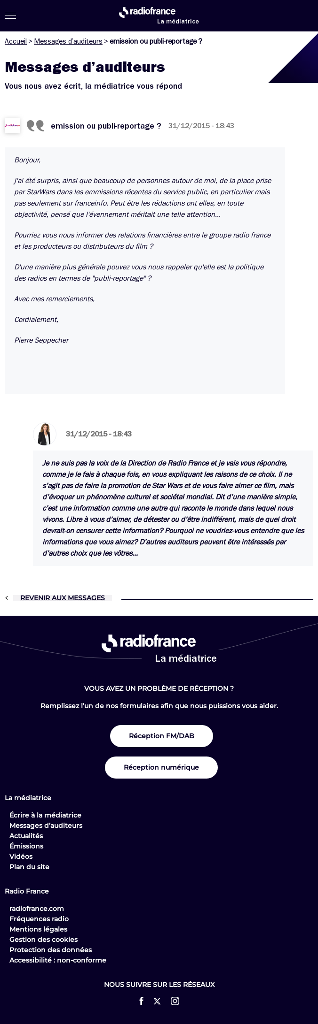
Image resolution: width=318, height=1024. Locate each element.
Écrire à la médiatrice (45, 815)
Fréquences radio (39, 919)
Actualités (26, 836)
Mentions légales (38, 929)
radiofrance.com (36, 908)
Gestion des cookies (43, 939)
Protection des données (50, 950)
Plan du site (29, 867)
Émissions (26, 846)
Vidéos (20, 856)
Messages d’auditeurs (68, 41)
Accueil (16, 41)
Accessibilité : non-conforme (57, 960)
